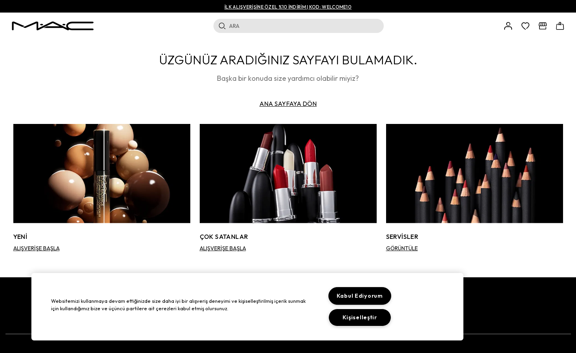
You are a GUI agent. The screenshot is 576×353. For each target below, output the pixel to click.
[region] (247, 306)
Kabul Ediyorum (360, 295)
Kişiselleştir (360, 317)
